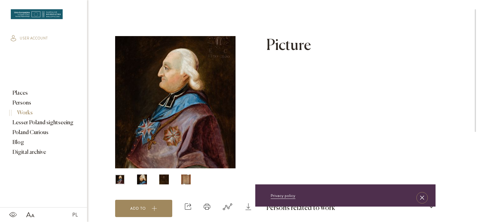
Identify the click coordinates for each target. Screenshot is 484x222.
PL (75, 214)
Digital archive (28, 152)
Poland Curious (29, 132)
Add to (143, 208)
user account (29, 38)
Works (24, 113)
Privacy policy (283, 195)
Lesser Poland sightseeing (42, 122)
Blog (17, 142)
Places (19, 93)
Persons (21, 103)
